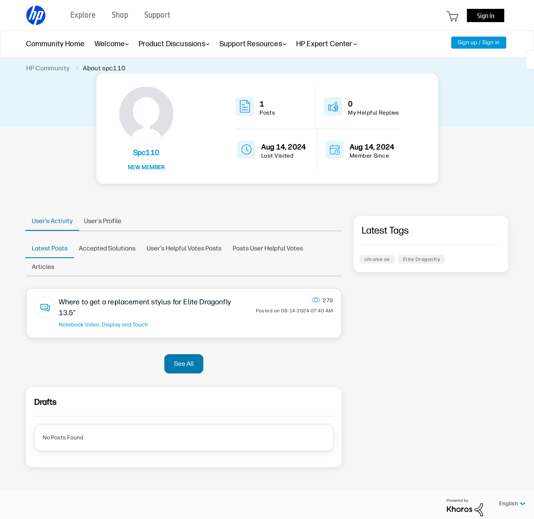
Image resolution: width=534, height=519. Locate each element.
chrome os (377, 259)
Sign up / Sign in (479, 42)
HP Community (48, 68)
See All (184, 363)
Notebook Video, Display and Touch (103, 324)
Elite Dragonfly (421, 259)
